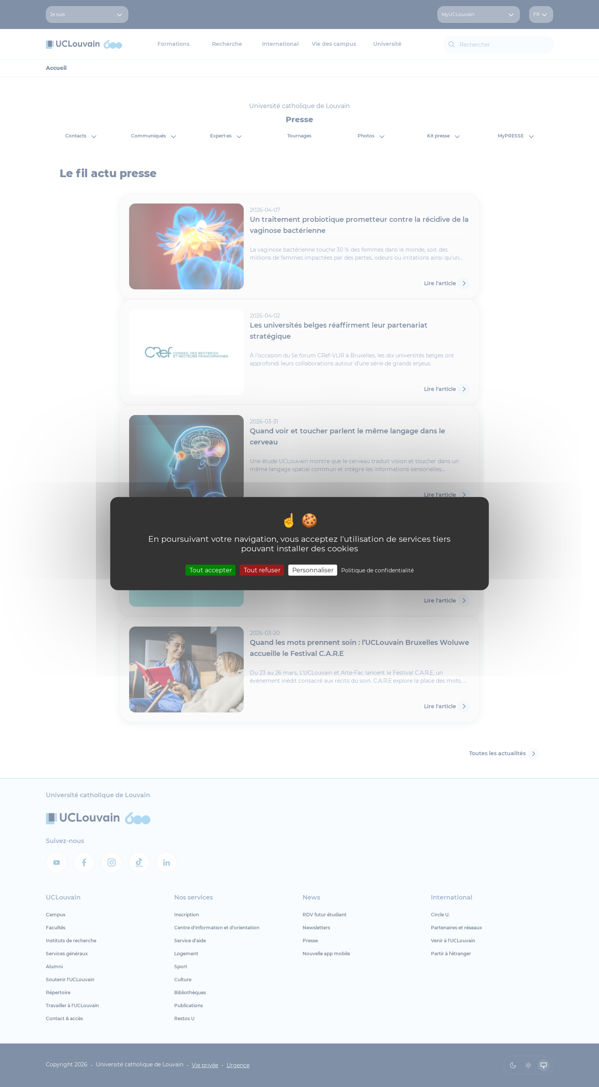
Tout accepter (210, 570)
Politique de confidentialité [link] (377, 570)
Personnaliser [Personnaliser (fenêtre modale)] (312, 570)
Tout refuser (262, 570)
